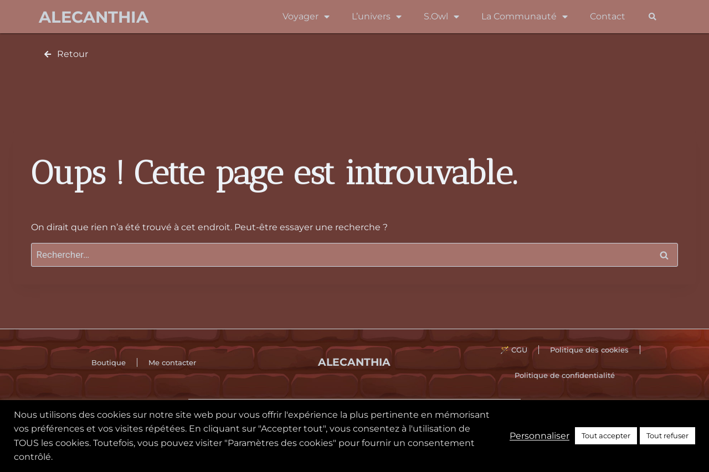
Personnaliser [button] (539, 435)
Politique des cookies (589, 349)
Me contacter (172, 362)
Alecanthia (93, 17)
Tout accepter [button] (606, 435)
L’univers (377, 17)
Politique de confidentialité (565, 375)
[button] (652, 17)
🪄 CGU (513, 349)
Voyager (306, 17)
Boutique (108, 362)
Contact (607, 16)
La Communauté (524, 17)
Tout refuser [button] (667, 435)
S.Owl (441, 17)
